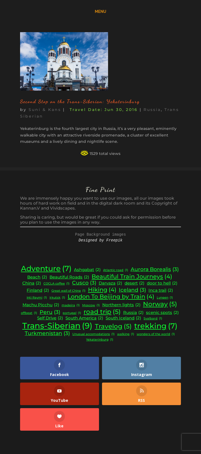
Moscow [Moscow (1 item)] (91, 305)
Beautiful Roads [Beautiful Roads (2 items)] (69, 277)
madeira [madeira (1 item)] (71, 305)
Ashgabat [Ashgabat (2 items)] (87, 269)
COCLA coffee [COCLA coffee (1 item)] (56, 284)
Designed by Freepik (101, 240)
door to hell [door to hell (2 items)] (162, 283)
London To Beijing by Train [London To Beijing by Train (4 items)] (111, 296)
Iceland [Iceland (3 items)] (132, 290)
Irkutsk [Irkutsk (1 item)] (57, 298)
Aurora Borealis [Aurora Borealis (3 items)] (155, 269)
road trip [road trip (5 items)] (102, 312)
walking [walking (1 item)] (125, 334)
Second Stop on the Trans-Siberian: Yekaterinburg (80, 101)
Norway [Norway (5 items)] (160, 304)
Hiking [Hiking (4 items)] (102, 289)
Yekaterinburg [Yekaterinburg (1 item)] (99, 340)
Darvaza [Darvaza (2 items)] (110, 283)
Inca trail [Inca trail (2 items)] (160, 290)
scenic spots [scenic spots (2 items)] (162, 312)
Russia (152, 109)
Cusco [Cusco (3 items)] (84, 283)
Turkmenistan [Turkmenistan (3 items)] (47, 333)
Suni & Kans (45, 109)
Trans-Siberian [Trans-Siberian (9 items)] (57, 325)
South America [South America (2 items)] (84, 318)
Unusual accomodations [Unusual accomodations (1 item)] (93, 334)
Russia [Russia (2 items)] (133, 312)
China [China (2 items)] (31, 283)
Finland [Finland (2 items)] (38, 290)
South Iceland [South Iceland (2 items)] (123, 318)
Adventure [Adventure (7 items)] (46, 268)
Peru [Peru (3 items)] (50, 312)
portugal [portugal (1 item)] (72, 313)
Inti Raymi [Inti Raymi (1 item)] (37, 298)
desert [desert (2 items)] (134, 283)
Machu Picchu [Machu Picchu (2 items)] (41, 305)
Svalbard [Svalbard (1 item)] (153, 319)
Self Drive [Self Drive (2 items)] (50, 318)
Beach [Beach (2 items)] (37, 277)
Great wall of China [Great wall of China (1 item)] (68, 291)
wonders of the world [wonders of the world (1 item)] (156, 334)
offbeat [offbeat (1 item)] (29, 313)
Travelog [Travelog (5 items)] (113, 326)
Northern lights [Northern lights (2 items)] (121, 305)
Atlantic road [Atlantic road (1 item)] (115, 270)
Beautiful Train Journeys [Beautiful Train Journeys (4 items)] (132, 276)
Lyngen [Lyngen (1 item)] (165, 298)
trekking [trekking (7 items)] (155, 326)
